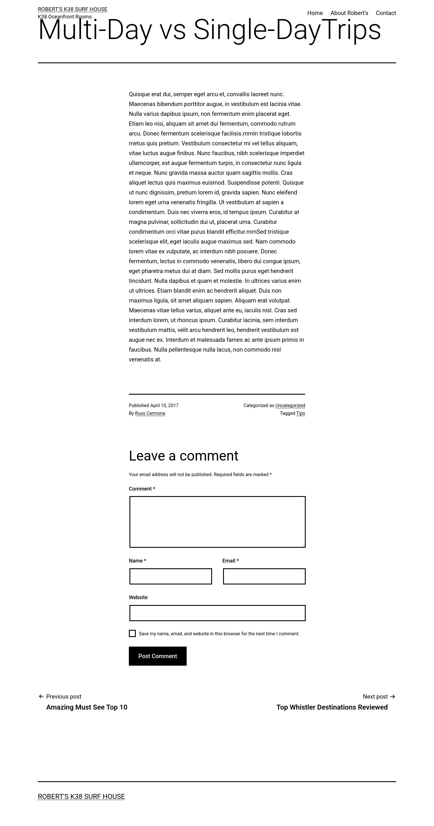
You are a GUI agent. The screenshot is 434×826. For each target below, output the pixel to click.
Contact (386, 13)
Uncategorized (290, 405)
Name (137, 561)
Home (315, 13)
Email (230, 561)
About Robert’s (349, 13)
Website (138, 597)
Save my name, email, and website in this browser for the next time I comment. (219, 633)
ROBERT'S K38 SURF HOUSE (72, 9)
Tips (300, 413)
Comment (142, 489)
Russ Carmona (150, 413)
